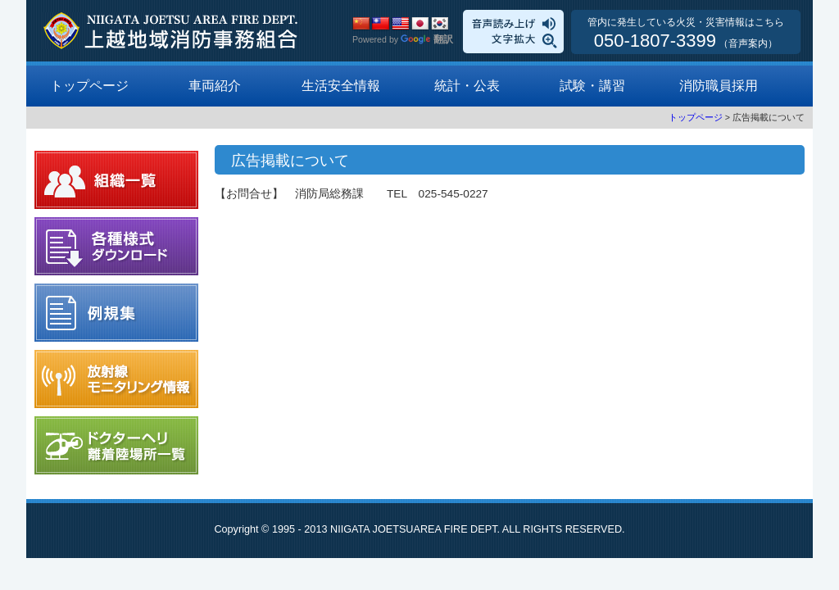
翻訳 (427, 39)
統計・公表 (467, 86)
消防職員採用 (718, 86)
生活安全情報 (341, 86)
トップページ (89, 86)
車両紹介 (214, 86)
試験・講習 (592, 86)
